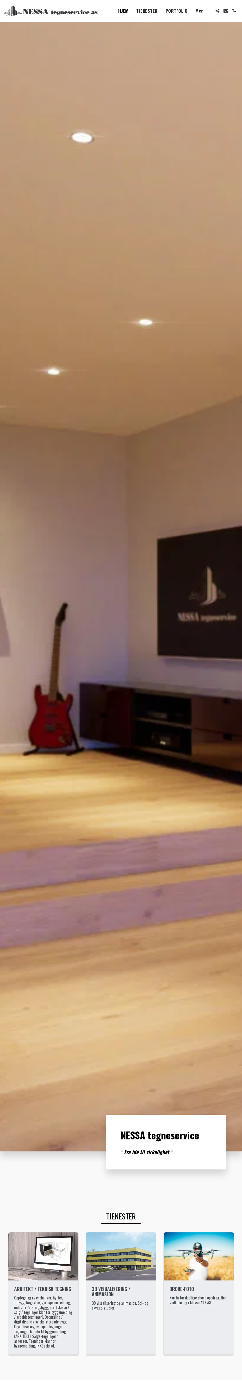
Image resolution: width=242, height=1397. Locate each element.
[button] (217, 10)
